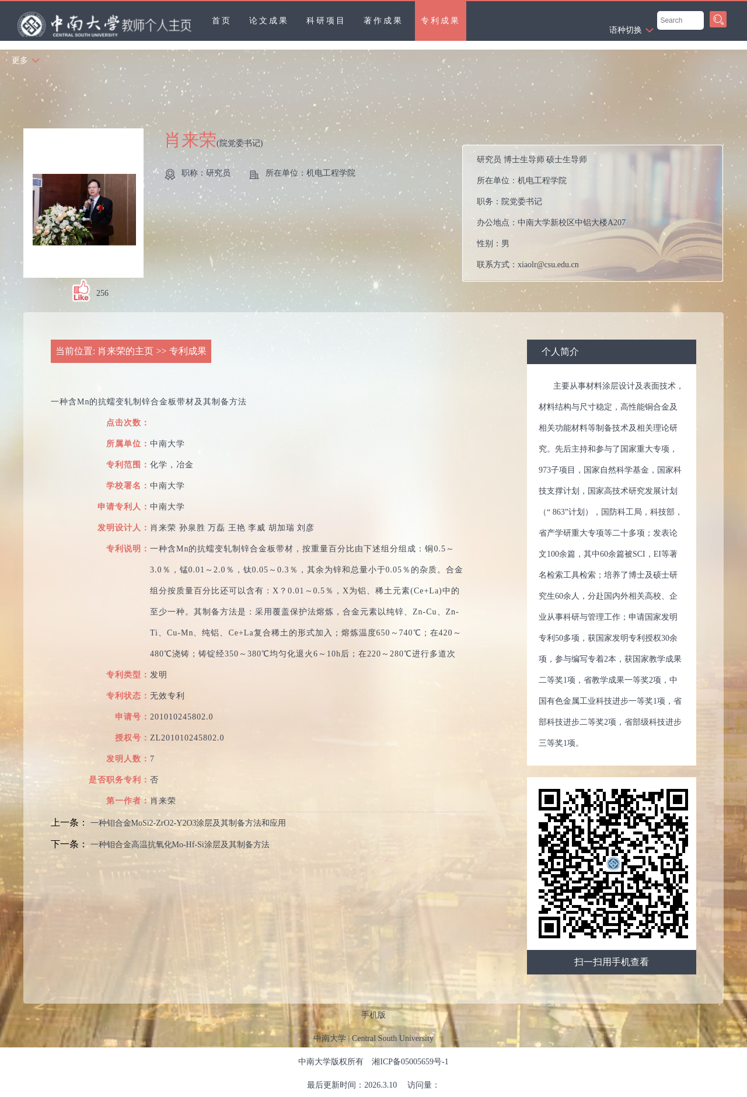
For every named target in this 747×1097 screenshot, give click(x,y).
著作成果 (383, 20)
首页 (222, 20)
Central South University (393, 1038)
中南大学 (329, 1038)
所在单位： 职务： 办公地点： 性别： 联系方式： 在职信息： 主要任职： (597, 213)
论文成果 (269, 20)
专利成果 (440, 20)
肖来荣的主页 (125, 351)
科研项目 (326, 20)
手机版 (373, 1015)
